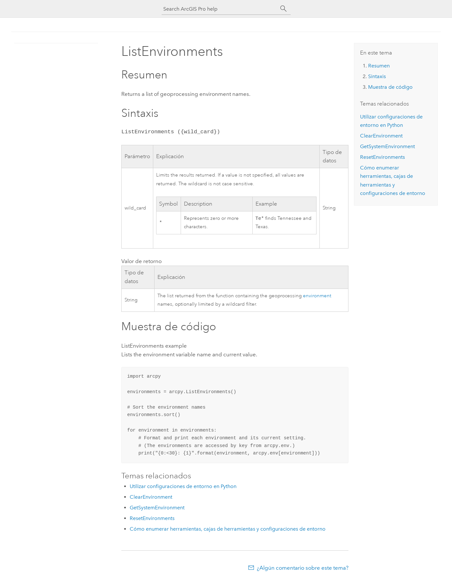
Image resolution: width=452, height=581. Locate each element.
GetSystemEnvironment (157, 508)
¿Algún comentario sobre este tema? (302, 568)
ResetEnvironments (152, 519)
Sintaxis (377, 76)
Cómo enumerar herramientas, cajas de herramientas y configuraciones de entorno (228, 529)
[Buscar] (283, 8)
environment (317, 296)
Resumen (379, 66)
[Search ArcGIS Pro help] (220, 9)
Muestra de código (390, 87)
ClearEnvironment (151, 497)
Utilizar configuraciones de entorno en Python (183, 487)
